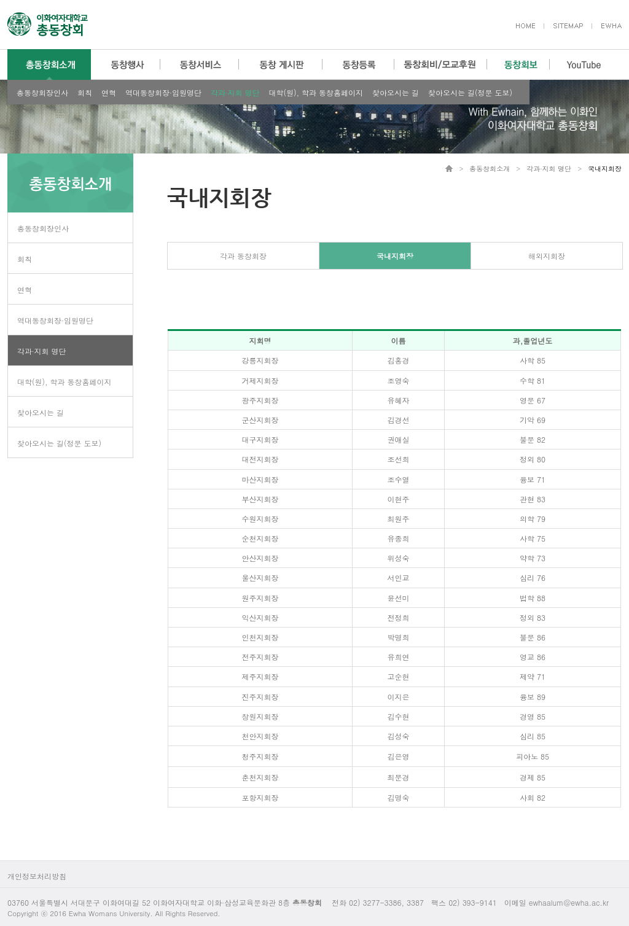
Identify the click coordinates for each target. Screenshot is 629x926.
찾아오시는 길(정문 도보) (470, 92)
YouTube (584, 64)
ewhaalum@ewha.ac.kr (569, 902)
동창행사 (125, 64)
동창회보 (518, 64)
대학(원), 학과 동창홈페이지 (316, 92)
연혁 (108, 92)
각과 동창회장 (243, 256)
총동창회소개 (49, 64)
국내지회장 (395, 256)
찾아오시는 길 (395, 92)
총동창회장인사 (42, 92)
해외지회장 (546, 256)
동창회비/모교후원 (440, 64)
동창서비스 (199, 64)
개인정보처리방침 (36, 876)
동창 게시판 (280, 64)
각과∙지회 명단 (235, 92)
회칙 (84, 92)
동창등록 (358, 64)
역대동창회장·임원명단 (163, 92)
